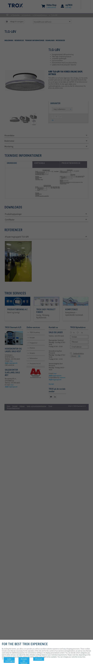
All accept (38, 659)
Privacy (4, 659)
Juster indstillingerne (10, 660)
